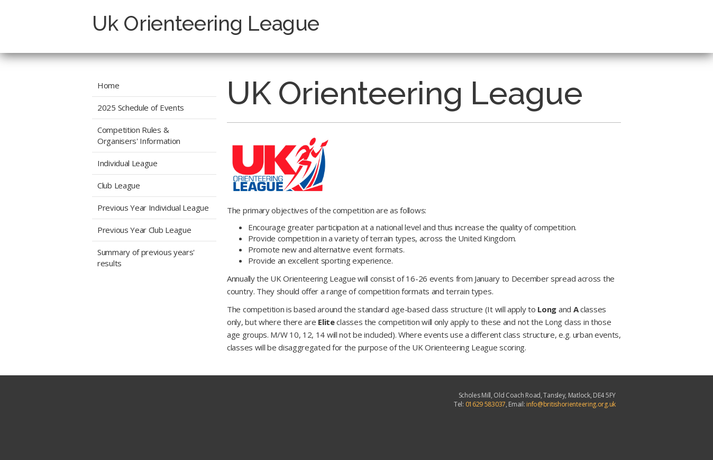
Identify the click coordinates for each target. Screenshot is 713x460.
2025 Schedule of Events (140, 107)
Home (108, 85)
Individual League (127, 163)
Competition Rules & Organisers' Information (138, 135)
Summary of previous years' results (146, 257)
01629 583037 (485, 404)
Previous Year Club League (144, 229)
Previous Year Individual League (153, 207)
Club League (118, 185)
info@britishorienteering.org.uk (571, 404)
